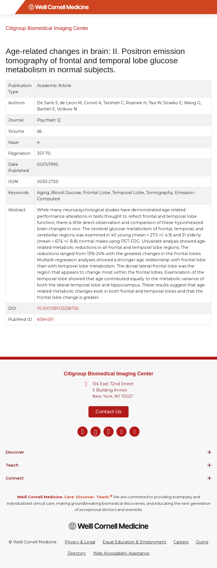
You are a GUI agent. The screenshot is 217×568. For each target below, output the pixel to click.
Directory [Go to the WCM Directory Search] (77, 553)
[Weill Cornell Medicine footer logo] (108, 526)
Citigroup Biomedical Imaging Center (47, 28)
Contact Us (108, 411)
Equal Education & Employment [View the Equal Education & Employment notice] (134, 542)
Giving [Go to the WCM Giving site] (202, 542)
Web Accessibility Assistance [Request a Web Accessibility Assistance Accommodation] (121, 553)
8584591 (45, 319)
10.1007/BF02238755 (58, 308)
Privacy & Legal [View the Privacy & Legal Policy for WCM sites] (80, 542)
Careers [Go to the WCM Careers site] (180, 542)
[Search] (210, 7)
